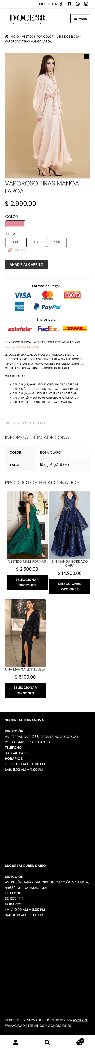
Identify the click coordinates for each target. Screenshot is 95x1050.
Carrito (74, 1039)
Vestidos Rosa (68, 36)
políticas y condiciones (22, 346)
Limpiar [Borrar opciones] (19, 250)
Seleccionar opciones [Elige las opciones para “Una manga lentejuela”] (25, 690)
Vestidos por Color (37, 36)
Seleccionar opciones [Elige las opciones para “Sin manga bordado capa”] (69, 586)
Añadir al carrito (26, 264)
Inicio (14, 36)
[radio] (15, 224)
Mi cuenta (48, 4)
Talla (10, 234)
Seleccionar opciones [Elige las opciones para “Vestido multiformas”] (27, 582)
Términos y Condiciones (49, 1025)
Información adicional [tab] (26, 423)
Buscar (47, 1043)
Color (11, 216)
